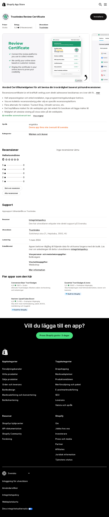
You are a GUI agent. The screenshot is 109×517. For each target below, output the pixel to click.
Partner (59, 444)
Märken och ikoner (38, 134)
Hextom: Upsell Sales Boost (22, 299)
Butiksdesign (8, 389)
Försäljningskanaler (12, 369)
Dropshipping (62, 369)
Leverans (60, 400)
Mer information (37, 270)
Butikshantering (10, 400)
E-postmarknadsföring (66, 389)
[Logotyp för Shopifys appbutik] (13, 4)
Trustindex (43, 28)
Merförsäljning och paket (68, 384)
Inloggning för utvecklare (15, 481)
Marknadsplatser (63, 374)
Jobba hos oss (62, 428)
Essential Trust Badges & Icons (77, 283)
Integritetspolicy (37, 220)
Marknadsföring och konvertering (19, 395)
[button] (27, 286)
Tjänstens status (63, 459)
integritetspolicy (79, 249)
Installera (98, 16)
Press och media (63, 439)
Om (57, 423)
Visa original (38, 116)
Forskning (7, 439)
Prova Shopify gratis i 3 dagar (54, 335)
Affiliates (59, 449)
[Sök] (100, 4)
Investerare (61, 434)
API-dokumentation (11, 428)
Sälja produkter (10, 379)
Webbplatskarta (10, 502)
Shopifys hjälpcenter (12, 423)
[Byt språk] (18, 473)
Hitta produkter (10, 374)
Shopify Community (12, 434)
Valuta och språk (63, 405)
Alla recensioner (11, 193)
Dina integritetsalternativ (15, 508)
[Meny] (105, 4)
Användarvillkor (10, 488)
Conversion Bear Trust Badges (24, 283)
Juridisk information (65, 454)
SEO (57, 395)
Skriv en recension (12, 188)
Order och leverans (12, 384)
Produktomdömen (64, 379)
